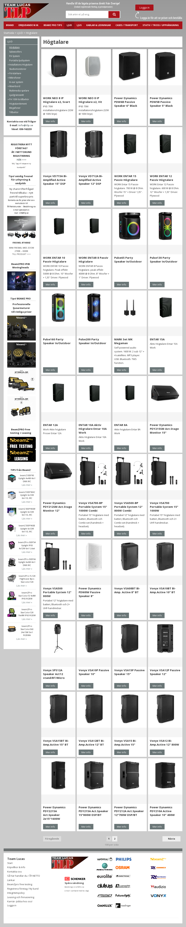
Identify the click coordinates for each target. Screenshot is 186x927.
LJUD (69, 25)
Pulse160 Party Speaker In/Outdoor (57, 341)
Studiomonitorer (17, 69)
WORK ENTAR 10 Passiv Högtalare (54, 259)
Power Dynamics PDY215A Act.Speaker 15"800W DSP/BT (93, 811)
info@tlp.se (25, 125)
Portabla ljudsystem (19, 60)
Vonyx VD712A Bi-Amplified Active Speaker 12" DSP (91, 179)
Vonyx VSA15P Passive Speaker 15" (129, 672)
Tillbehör (14, 112)
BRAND (10, 25)
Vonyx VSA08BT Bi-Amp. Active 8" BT (127, 590)
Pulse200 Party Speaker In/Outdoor (92, 341)
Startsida (9, 33)
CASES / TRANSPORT (127, 25)
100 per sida (112, 844)
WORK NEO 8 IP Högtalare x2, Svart (56, 100)
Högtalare (31, 33)
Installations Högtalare (21, 64)
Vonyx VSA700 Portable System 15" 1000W (164, 506)
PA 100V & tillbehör (19, 99)
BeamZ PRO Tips (53, 25)
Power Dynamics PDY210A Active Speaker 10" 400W (162, 811)
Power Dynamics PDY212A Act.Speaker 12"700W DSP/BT (129, 811)
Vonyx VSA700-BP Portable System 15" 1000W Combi (93, 506)
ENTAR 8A (120, 425)
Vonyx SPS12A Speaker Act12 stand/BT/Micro (54, 674)
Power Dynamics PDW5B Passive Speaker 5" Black (161, 101)
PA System (14, 56)
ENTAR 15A (157, 339)
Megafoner (15, 107)
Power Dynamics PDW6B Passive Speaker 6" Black (125, 101)
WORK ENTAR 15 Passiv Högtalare (126, 178)
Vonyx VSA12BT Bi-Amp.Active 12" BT (91, 742)
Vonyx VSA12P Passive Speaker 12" (165, 672)
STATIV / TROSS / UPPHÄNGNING (161, 25)
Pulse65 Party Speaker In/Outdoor (128, 259)
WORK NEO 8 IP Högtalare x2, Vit (90, 100)
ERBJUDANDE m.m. (29, 25)
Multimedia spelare (19, 90)
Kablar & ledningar (98, 25)
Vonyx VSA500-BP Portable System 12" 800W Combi (128, 506)
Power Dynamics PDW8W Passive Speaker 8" (90, 592)
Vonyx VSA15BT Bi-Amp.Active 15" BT (56, 742)
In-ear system (16, 82)
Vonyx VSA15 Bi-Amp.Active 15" (125, 742)
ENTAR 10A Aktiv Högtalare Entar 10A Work (93, 428)
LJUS (79, 25)
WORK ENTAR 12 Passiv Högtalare (161, 178)
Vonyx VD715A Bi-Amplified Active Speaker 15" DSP (55, 179)
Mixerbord (14, 86)
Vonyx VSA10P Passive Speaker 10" (94, 672)
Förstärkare (15, 73)
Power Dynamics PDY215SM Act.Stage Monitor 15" (164, 428)
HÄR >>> (21, 159)
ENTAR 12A (50, 425)
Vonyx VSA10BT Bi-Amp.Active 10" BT (163, 590)
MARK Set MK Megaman (123, 341)
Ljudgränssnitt (16, 95)
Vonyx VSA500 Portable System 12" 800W (57, 592)
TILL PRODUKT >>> (21, 254)
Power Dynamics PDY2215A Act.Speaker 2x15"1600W (54, 812)
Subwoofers (15, 51)
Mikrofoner (15, 77)
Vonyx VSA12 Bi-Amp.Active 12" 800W (164, 742)
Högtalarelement (18, 103)
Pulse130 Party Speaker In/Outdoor (163, 259)
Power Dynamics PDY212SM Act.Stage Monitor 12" (57, 506)
